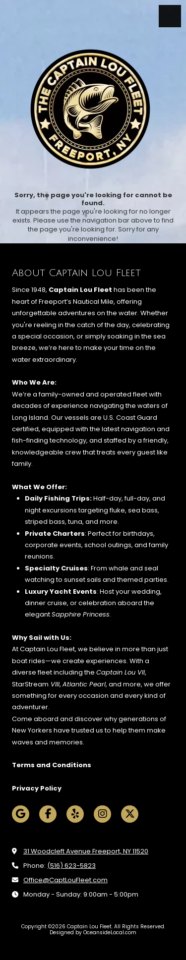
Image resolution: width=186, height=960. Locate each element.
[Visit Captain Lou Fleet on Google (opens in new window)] (20, 814)
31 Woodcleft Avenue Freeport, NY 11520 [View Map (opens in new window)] (85, 851)
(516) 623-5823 (71, 865)
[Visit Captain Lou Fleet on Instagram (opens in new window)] (102, 814)
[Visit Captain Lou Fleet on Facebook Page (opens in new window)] (48, 814)
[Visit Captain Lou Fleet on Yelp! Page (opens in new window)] (75, 814)
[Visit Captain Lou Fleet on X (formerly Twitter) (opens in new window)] (129, 814)
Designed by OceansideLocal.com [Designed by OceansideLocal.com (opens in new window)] (93, 932)
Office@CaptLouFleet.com (65, 880)
